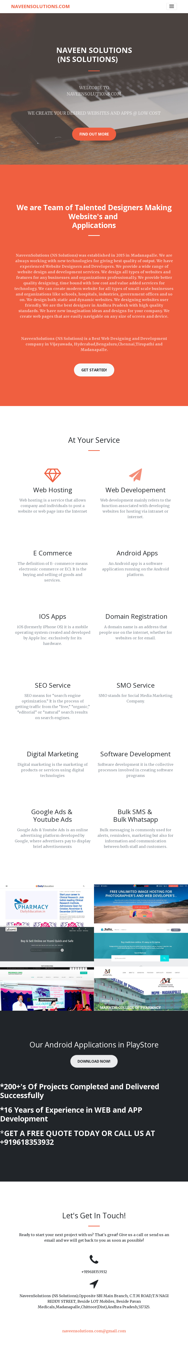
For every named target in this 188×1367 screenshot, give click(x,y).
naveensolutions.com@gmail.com (94, 1331)
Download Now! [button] (94, 1061)
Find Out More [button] (94, 134)
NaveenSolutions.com (40, 6)
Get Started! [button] (94, 370)
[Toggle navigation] (171, 6)
